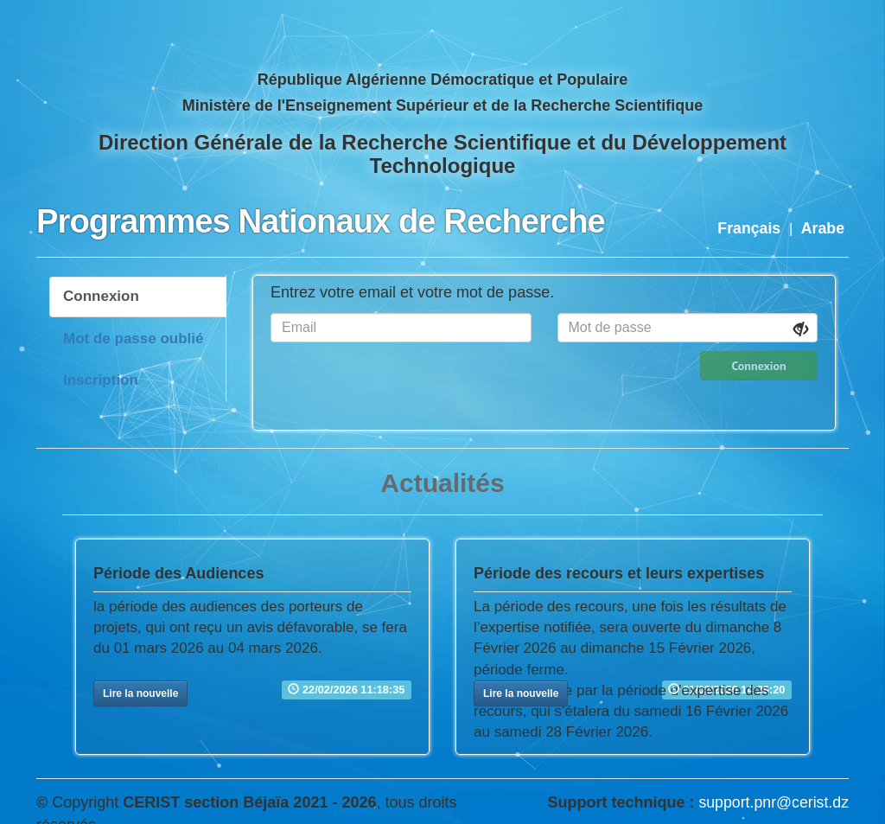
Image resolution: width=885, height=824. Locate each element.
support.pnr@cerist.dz (773, 802)
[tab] (137, 296)
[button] (140, 693)
